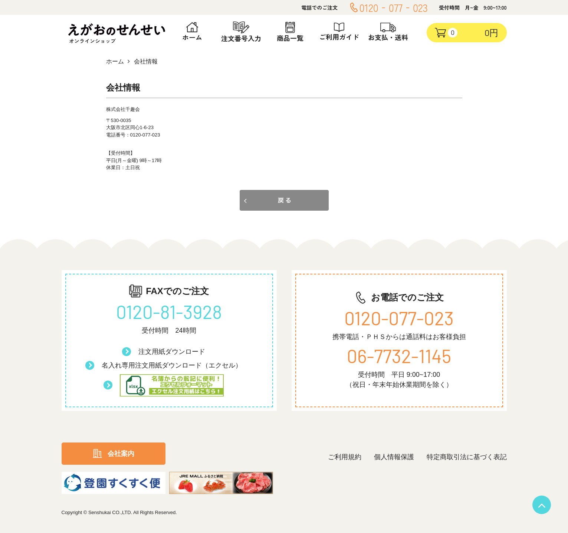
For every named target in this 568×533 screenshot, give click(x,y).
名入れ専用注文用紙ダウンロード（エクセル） (172, 365)
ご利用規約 (344, 457)
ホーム (115, 61)
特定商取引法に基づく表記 (467, 457)
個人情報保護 (394, 457)
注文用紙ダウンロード (171, 351)
